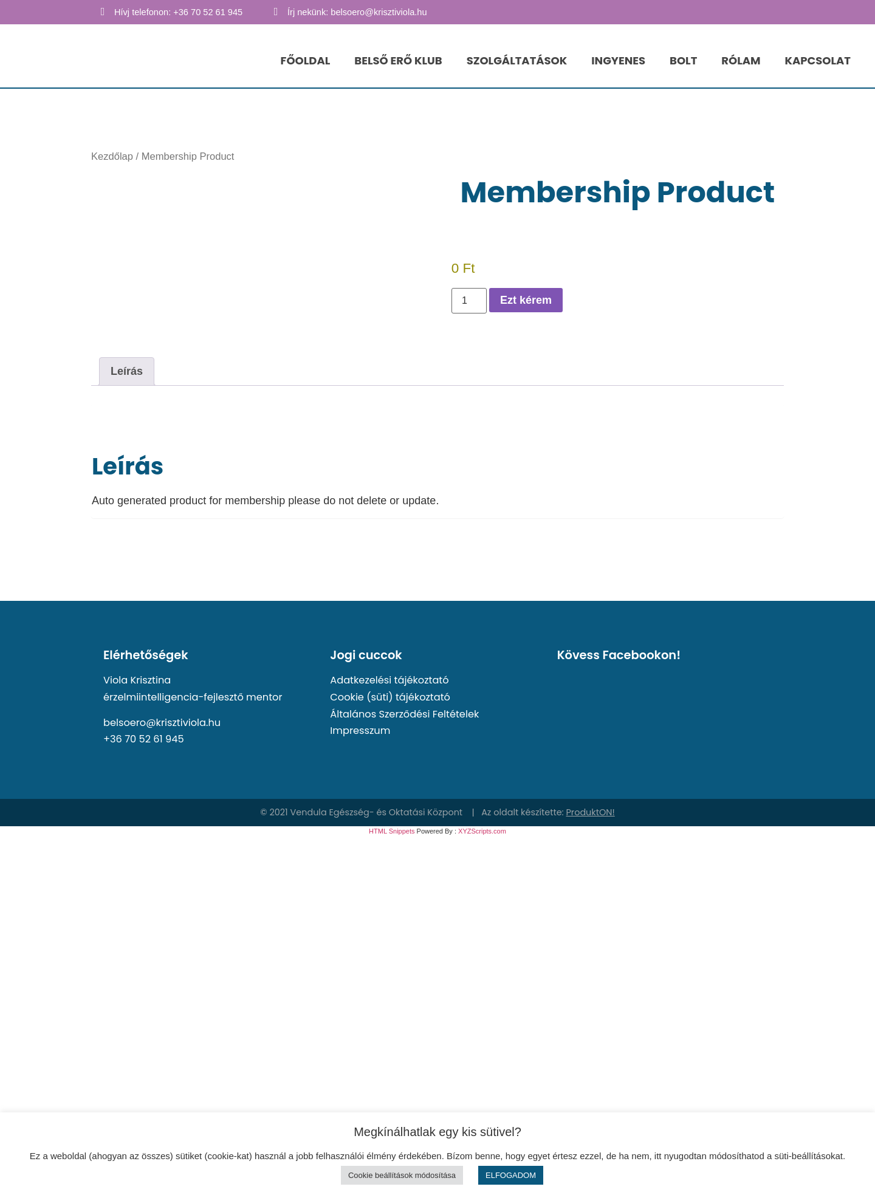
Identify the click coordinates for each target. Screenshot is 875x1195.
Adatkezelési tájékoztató (389, 680)
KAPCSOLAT (818, 60)
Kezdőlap (112, 156)
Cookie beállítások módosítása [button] (402, 1175)
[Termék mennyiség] (469, 300)
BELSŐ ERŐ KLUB (398, 60)
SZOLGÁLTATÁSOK (517, 60)
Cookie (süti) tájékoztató (390, 697)
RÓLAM (740, 60)
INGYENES (618, 60)
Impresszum (360, 731)
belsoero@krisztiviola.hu (162, 723)
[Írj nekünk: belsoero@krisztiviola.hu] (275, 11)
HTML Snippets (391, 831)
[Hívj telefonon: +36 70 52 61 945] (102, 11)
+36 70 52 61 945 (143, 739)
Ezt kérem (526, 300)
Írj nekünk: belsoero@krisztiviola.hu (357, 12)
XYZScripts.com (482, 831)
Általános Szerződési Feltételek (404, 714)
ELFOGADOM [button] (511, 1175)
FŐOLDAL (306, 60)
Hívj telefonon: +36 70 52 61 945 (178, 12)
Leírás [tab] (127, 371)
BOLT (683, 60)
